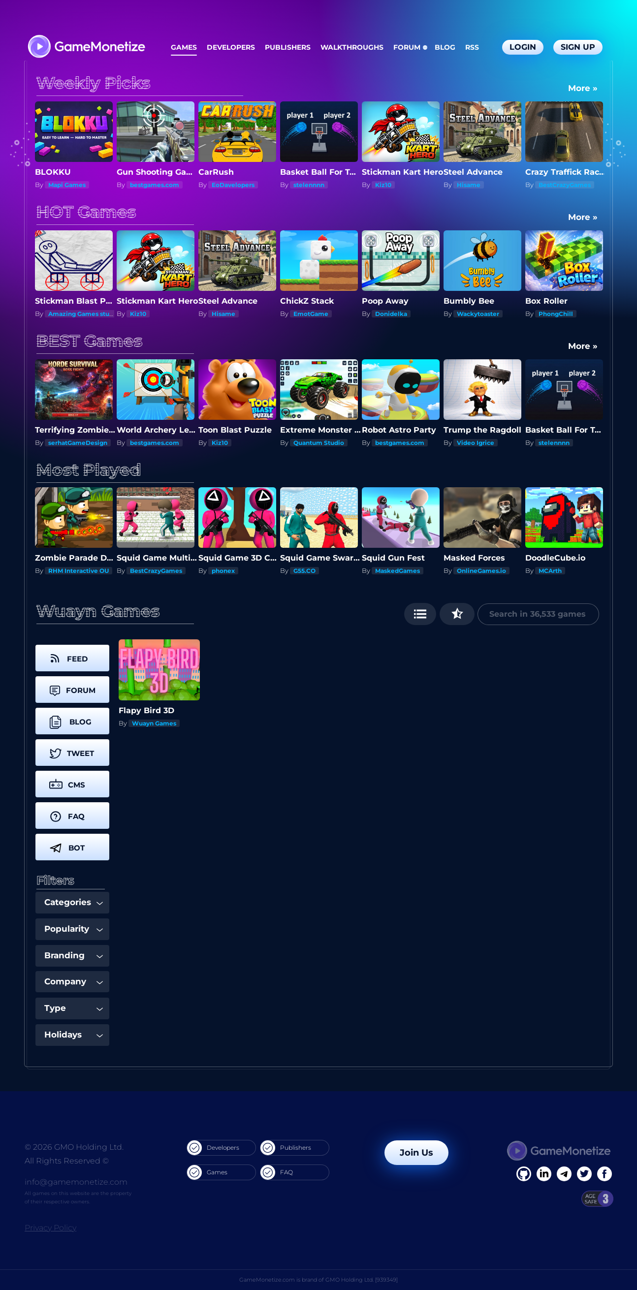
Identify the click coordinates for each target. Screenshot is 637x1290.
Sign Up (578, 47)
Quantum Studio (65, 442)
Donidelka (391, 313)
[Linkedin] (564, 1173)
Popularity (73, 929)
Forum (406, 47)
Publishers (288, 47)
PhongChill (556, 313)
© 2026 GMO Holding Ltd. (74, 1147)
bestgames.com (154, 185)
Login (523, 47)
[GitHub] (604, 1173)
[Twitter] (584, 1173)
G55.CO (304, 570)
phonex (223, 570)
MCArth (550, 570)
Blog (445, 47)
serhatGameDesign (151, 442)
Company (73, 981)
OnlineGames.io (481, 570)
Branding (73, 955)
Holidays (73, 1034)
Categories (73, 902)
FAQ (276, 1172)
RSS (472, 47)
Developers (231, 47)
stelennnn (308, 185)
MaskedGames (397, 570)
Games (184, 47)
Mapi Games (67, 185)
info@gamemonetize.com (76, 1182)
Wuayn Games (154, 723)
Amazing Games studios (85, 313)
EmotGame (310, 313)
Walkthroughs (351, 47)
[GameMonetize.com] (86, 47)
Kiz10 (383, 185)
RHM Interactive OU (78, 570)
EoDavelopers (233, 185)
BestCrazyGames (565, 185)
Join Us (416, 1152)
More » (583, 88)
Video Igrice (549, 442)
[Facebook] (523, 1173)
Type (73, 1008)
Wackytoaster (478, 313)
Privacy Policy (50, 1227)
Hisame (468, 185)
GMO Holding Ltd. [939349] (361, 1279)
